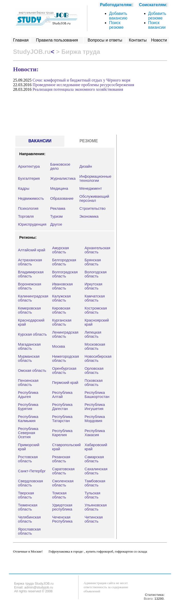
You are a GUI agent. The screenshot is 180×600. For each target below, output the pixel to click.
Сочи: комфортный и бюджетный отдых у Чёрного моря (81, 80)
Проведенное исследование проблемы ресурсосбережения (83, 85)
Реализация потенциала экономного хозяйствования (78, 89)
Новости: (25, 69)
